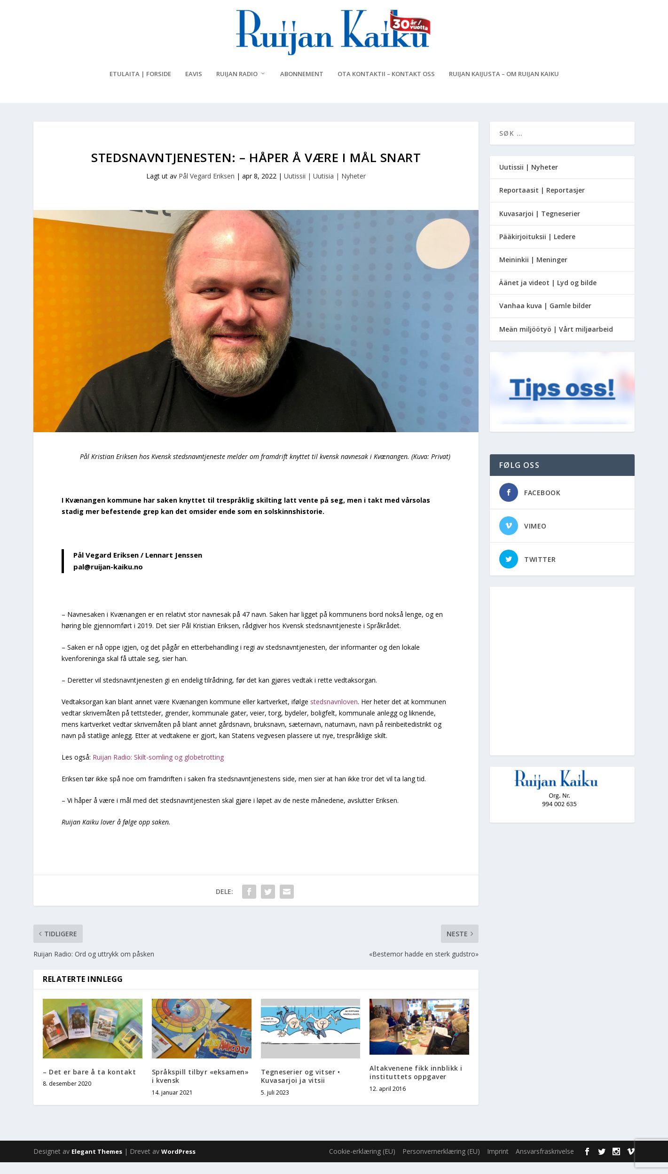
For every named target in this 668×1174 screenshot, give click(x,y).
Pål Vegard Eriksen (207, 187)
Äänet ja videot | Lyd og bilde (548, 294)
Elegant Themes (96, 1163)
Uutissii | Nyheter (528, 178)
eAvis (193, 86)
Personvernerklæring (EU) (441, 1162)
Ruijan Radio (237, 86)
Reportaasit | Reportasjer (542, 201)
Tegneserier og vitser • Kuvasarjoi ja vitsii (300, 1087)
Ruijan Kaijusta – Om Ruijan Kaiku (504, 86)
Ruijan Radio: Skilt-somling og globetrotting (158, 768)
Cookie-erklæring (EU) (362, 1162)
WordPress (178, 1163)
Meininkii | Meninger (533, 271)
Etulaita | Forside (140, 86)
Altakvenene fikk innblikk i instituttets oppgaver (416, 1084)
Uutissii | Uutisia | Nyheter (325, 187)
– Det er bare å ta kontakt (89, 1083)
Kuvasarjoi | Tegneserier (539, 224)
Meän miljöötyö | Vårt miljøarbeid (556, 340)
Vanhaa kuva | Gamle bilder (545, 317)
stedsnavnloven (334, 713)
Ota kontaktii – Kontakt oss (386, 86)
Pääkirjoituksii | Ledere (537, 248)
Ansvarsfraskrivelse (545, 1162)
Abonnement (301, 86)
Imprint (498, 1162)
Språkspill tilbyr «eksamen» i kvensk (200, 1087)
